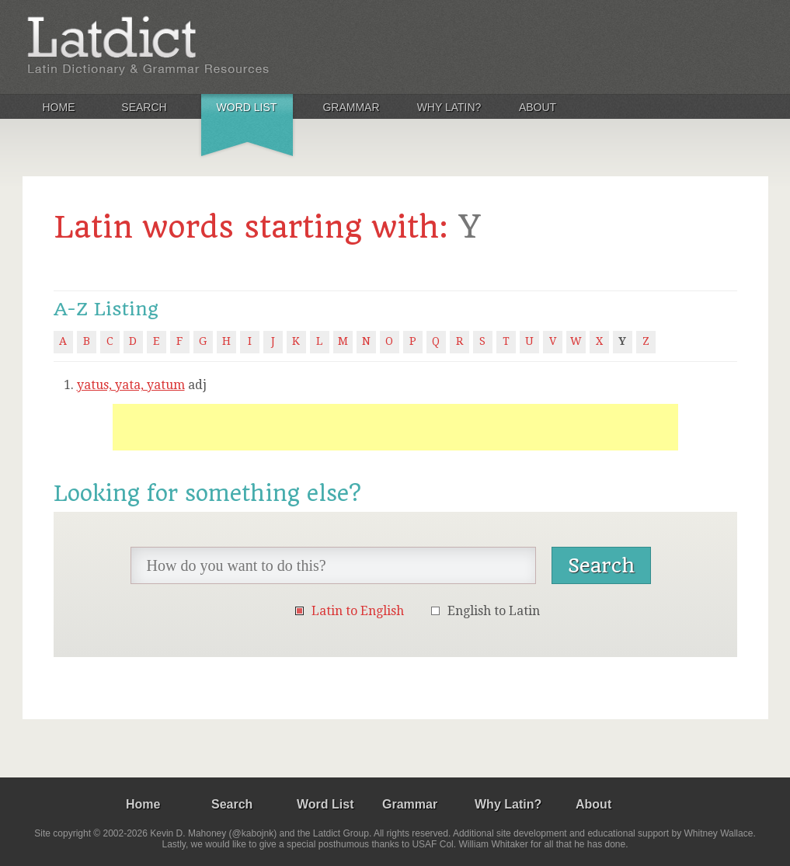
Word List (247, 107)
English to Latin (493, 610)
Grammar (350, 107)
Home (59, 107)
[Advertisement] (395, 427)
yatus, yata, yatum (131, 384)
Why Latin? (449, 107)
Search (143, 107)
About (537, 107)
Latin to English (357, 610)
